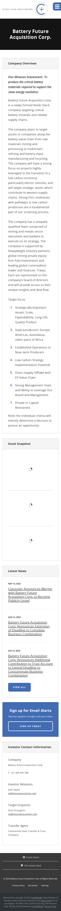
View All (20, 688)
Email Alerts (32, 857)
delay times (46, 900)
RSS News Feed (32, 865)
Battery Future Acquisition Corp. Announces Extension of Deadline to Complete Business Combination (28, 628)
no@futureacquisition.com (22, 814)
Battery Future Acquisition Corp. (25, 878)
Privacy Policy (18, 885)
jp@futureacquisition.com (22, 793)
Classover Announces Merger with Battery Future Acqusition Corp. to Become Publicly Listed (30, 595)
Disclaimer (33, 885)
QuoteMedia (36, 897)
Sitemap (45, 885)
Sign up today (30, 726)
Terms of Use (50, 906)
